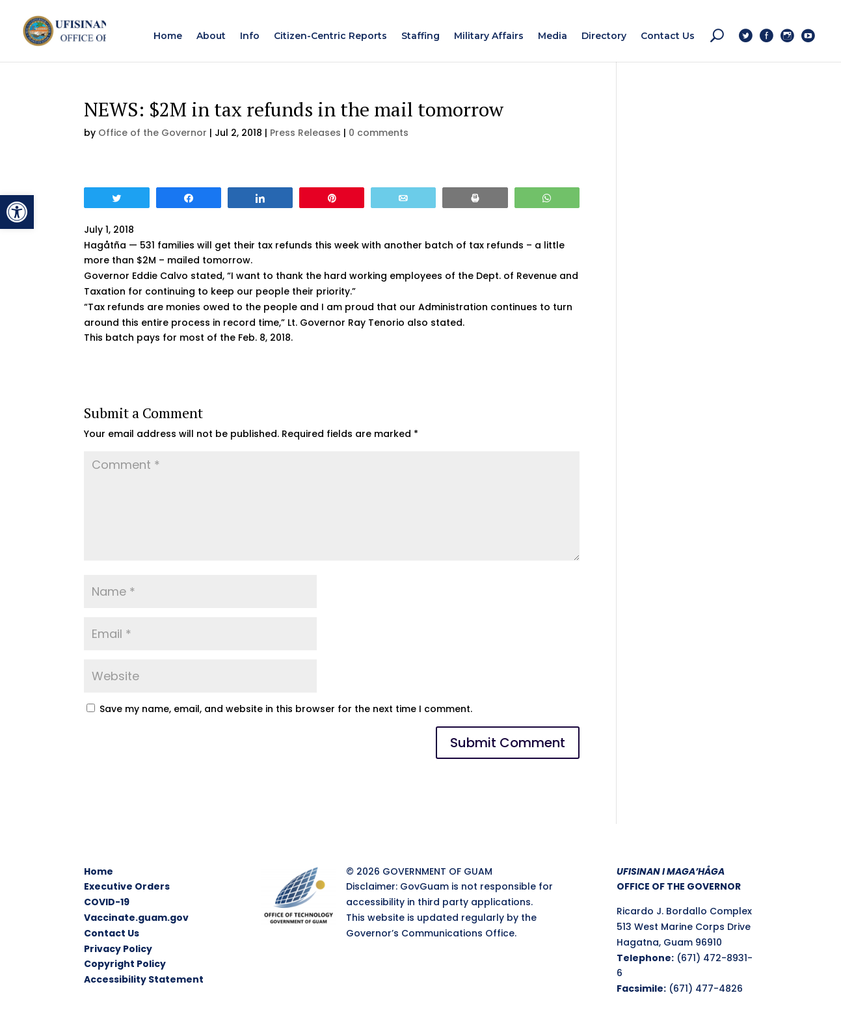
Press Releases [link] (305, 132)
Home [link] (98, 871)
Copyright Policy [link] (125, 963)
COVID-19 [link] (106, 901)
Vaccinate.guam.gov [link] (136, 917)
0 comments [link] (378, 132)
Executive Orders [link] (127, 886)
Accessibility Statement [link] (144, 979)
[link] (17, 212)
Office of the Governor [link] (152, 132)
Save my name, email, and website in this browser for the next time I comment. (286, 708)
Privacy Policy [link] (118, 948)
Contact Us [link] (111, 933)
